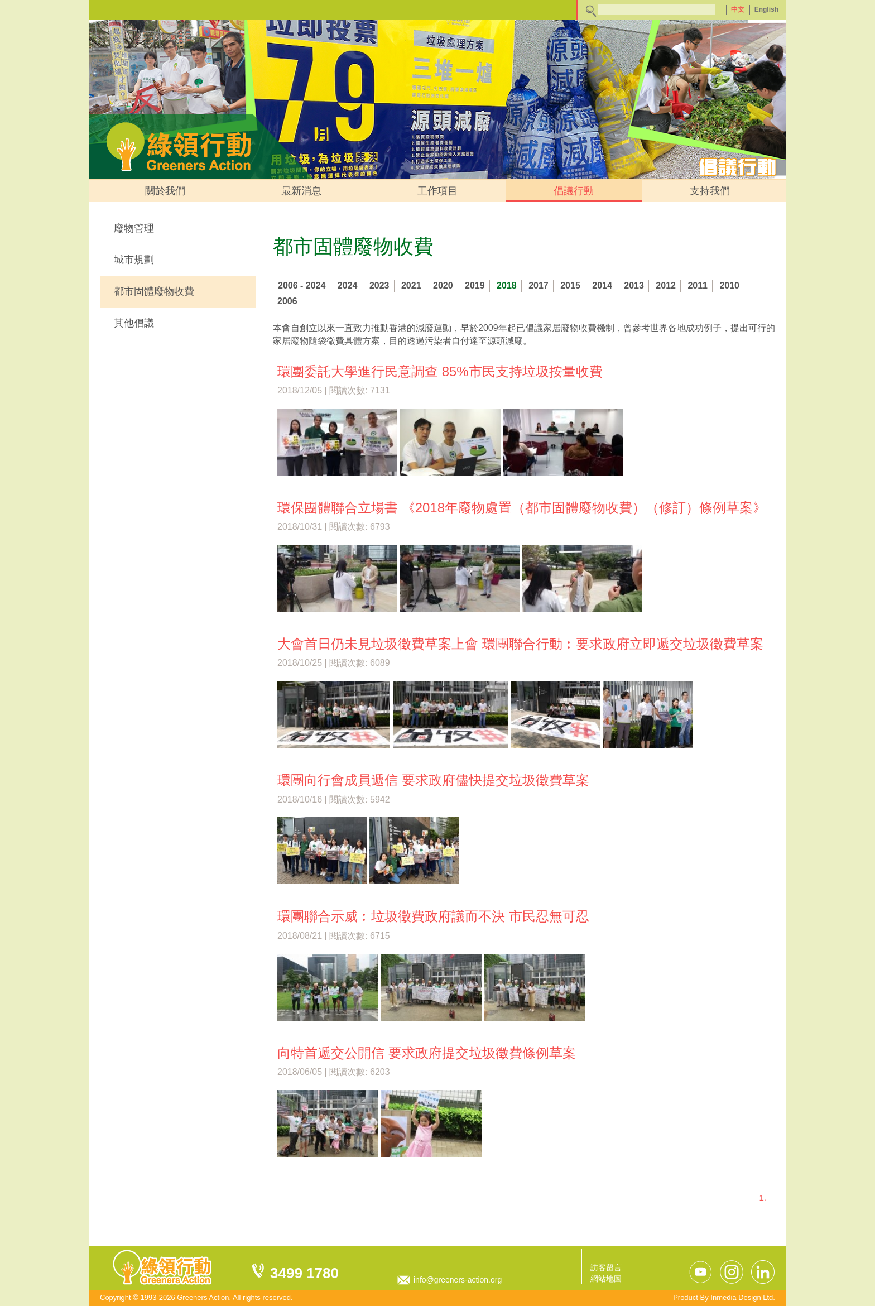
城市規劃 (134, 259)
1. (762, 1197)
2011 (698, 285)
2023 (379, 285)
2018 (507, 285)
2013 (634, 285)
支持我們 (710, 190)
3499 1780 (304, 1273)
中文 (737, 9)
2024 (348, 285)
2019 (475, 285)
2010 (729, 285)
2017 (538, 285)
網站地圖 (606, 1278)
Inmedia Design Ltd (741, 1297)
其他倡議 (134, 323)
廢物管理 (134, 228)
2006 (287, 301)
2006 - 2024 (301, 285)
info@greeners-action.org (458, 1279)
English (766, 9)
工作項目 (437, 190)
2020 (443, 285)
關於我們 (165, 190)
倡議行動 (574, 190)
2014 (602, 285)
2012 (666, 285)
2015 (570, 285)
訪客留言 (606, 1267)
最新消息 (301, 190)
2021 (411, 285)
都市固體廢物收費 (154, 291)
